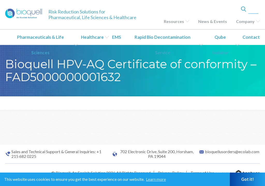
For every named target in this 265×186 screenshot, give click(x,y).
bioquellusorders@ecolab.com (232, 151)
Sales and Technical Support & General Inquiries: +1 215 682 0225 (56, 154)
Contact (251, 37)
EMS (116, 37)
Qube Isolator (220, 44)
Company (245, 21)
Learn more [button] (156, 179)
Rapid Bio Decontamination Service (162, 44)
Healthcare (92, 37)
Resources (174, 21)
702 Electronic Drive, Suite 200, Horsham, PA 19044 (157, 154)
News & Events (212, 21)
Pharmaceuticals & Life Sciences (40, 44)
